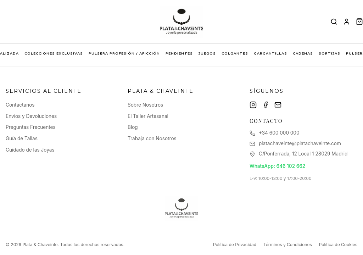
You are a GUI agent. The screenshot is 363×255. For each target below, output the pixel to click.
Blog (133, 127)
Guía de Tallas (22, 138)
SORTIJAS (329, 53)
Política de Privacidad (234, 244)
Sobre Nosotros (145, 105)
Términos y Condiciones (287, 244)
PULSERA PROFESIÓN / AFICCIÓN (124, 53)
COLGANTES (235, 53)
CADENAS (303, 53)
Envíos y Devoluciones (31, 116)
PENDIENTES (179, 53)
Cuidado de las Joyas (30, 150)
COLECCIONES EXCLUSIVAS (53, 53)
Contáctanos (20, 105)
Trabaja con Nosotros (152, 138)
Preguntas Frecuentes (31, 127)
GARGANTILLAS (270, 53)
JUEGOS (207, 53)
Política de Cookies (338, 244)
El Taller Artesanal (148, 116)
